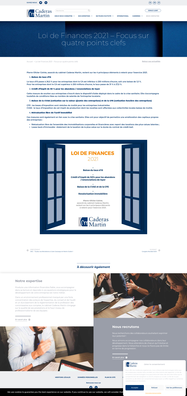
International (123, 16)
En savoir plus (21, 319)
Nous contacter (152, 16)
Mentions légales (62, 377)
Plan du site (110, 377)
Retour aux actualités (151, 61)
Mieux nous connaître (64, 16)
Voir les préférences (174, 389)
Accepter (134, 389)
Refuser (154, 389)
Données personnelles (153, 394)
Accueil (30, 62)
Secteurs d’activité (104, 16)
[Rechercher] (89, 10)
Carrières (137, 16)
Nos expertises (85, 16)
